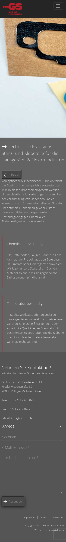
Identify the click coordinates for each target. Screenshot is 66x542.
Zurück (15, 175)
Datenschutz (58, 517)
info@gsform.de (21, 418)
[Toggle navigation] (58, 6)
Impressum (29, 517)
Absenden (15, 501)
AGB (43, 517)
